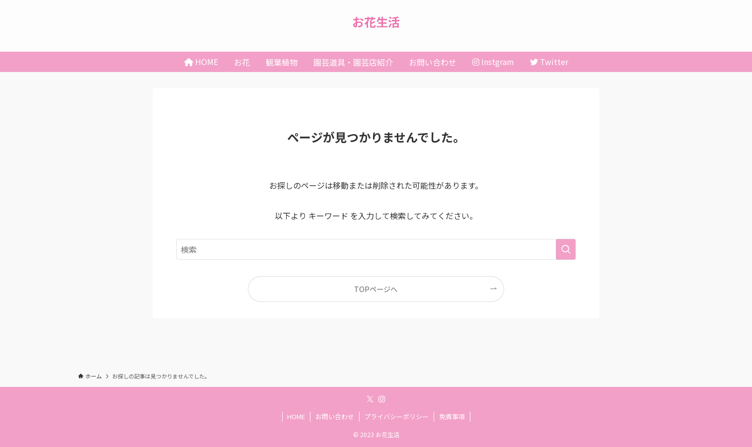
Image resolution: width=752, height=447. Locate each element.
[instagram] (381, 399)
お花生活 (376, 22)
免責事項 (452, 416)
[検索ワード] (376, 249)
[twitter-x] (370, 399)
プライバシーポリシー (396, 416)
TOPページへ (375, 289)
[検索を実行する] (566, 249)
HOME (296, 416)
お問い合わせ (334, 416)
